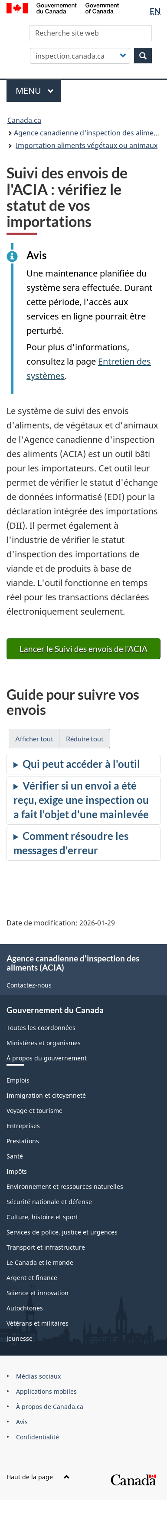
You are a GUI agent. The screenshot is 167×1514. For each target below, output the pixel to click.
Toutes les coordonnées (41, 1028)
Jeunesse (20, 1338)
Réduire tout (85, 738)
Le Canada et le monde (40, 1262)
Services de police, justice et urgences (62, 1232)
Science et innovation (38, 1293)
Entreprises (23, 1126)
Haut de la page (38, 1477)
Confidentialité (37, 1437)
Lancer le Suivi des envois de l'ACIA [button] (83, 649)
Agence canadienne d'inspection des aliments (89, 133)
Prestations (23, 1141)
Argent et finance (32, 1278)
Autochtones (25, 1308)
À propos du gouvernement (47, 1058)
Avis (22, 1422)
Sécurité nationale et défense (49, 1202)
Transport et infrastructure (46, 1247)
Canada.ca (24, 120)
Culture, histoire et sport (42, 1217)
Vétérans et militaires (38, 1323)
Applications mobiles (46, 1391)
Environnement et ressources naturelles (65, 1186)
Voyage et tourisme (34, 1110)
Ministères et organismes (44, 1043)
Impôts (17, 1171)
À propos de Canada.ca (49, 1406)
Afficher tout (34, 738)
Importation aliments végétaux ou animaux (86, 145)
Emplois (18, 1080)
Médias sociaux (38, 1376)
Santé (15, 1156)
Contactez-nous (29, 985)
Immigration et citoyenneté (46, 1095)
